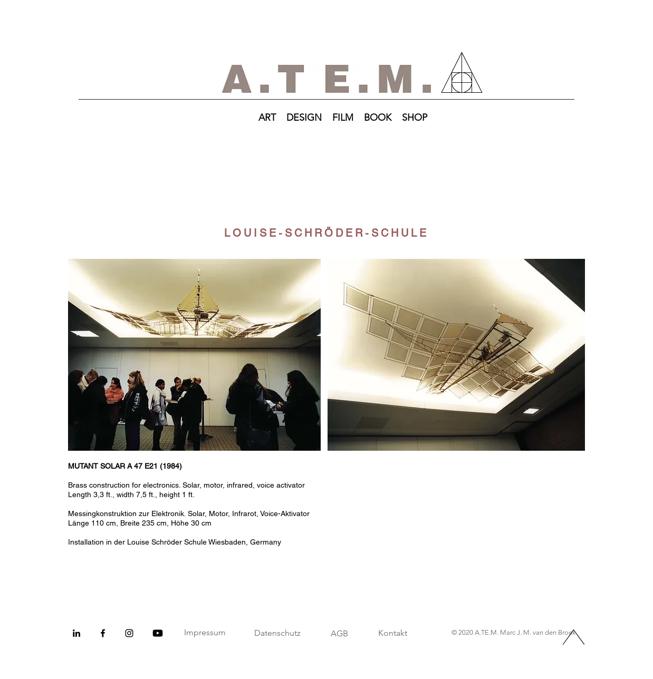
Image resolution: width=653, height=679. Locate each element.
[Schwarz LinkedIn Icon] (76, 633)
